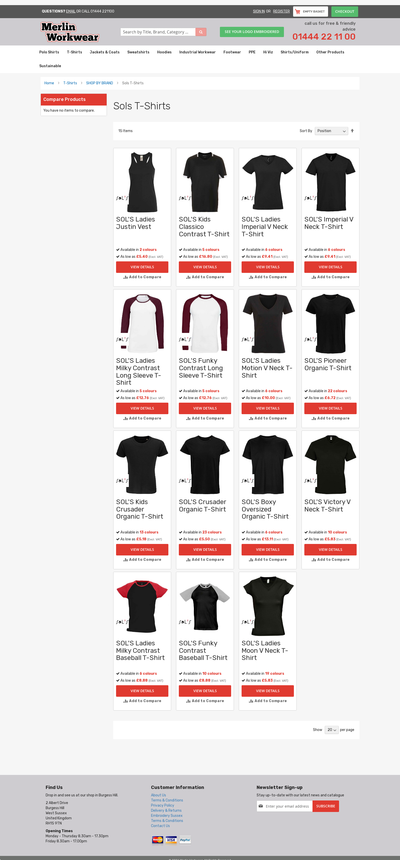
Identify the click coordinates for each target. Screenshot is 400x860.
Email (71, 11)
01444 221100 (102, 11)
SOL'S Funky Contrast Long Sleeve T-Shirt (201, 368)
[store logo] (80, 31)
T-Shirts (70, 83)
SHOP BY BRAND (99, 83)
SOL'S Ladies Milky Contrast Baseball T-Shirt (140, 650)
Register (281, 11)
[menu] (200, 59)
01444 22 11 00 (324, 36)
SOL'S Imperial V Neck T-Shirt (328, 223)
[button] (142, 277)
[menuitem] (49, 52)
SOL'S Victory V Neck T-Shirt (327, 505)
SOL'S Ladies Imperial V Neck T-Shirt (265, 226)
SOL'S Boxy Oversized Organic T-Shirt (265, 509)
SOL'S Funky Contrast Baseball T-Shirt (203, 650)
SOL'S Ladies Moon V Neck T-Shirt (265, 650)
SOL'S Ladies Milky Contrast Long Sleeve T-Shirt (138, 372)
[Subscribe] (325, 806)
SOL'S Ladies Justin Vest (135, 223)
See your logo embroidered (252, 31)
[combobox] (163, 32)
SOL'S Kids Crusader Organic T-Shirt (139, 509)
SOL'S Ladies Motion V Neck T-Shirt (267, 368)
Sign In (259, 11)
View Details (142, 266)
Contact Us (160, 826)
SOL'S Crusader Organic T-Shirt (202, 505)
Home (49, 83)
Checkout (344, 11)
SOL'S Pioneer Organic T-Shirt (328, 364)
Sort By (306, 131)
